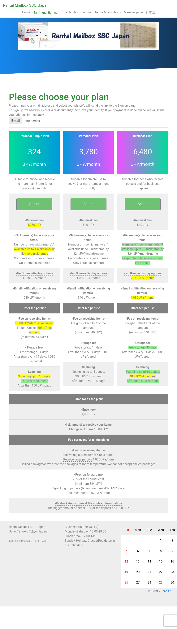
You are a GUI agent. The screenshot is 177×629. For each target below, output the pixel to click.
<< (148, 591)
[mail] (95, 120)
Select (34, 204)
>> (169, 591)
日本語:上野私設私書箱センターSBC (27, 541)
